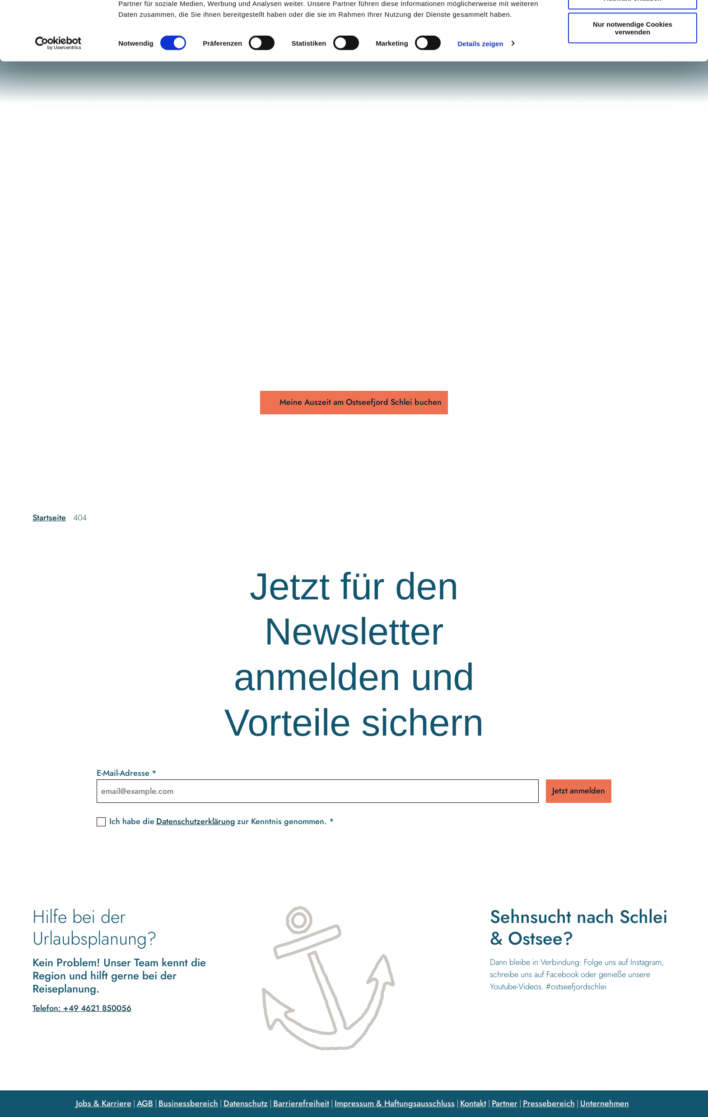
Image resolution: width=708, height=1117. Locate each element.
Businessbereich (188, 1103)
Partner (504, 1103)
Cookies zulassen (632, 22)
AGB (145, 1103)
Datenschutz (246, 1103)
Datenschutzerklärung (195, 821)
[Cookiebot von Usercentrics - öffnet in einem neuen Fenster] (58, 95)
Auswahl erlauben (632, 49)
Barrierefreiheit (301, 1103)
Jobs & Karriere (103, 1103)
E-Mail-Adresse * (127, 773)
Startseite (49, 517)
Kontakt (473, 1103)
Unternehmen (604, 1103)
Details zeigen (480, 94)
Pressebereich (549, 1103)
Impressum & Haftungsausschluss (395, 1103)
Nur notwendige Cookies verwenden (632, 79)
